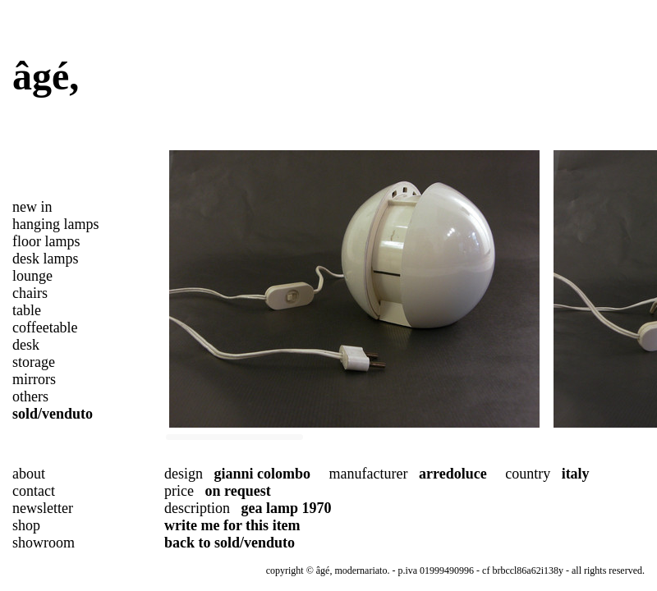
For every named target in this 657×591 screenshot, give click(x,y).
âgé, (45, 76)
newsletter (42, 508)
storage (33, 362)
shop (26, 525)
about (28, 473)
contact (33, 491)
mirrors (34, 379)
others (30, 396)
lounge (32, 276)
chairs (30, 293)
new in (32, 207)
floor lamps (46, 241)
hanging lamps (55, 224)
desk (25, 345)
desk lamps (45, 258)
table (26, 310)
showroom (43, 542)
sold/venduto (52, 413)
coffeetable (45, 327)
